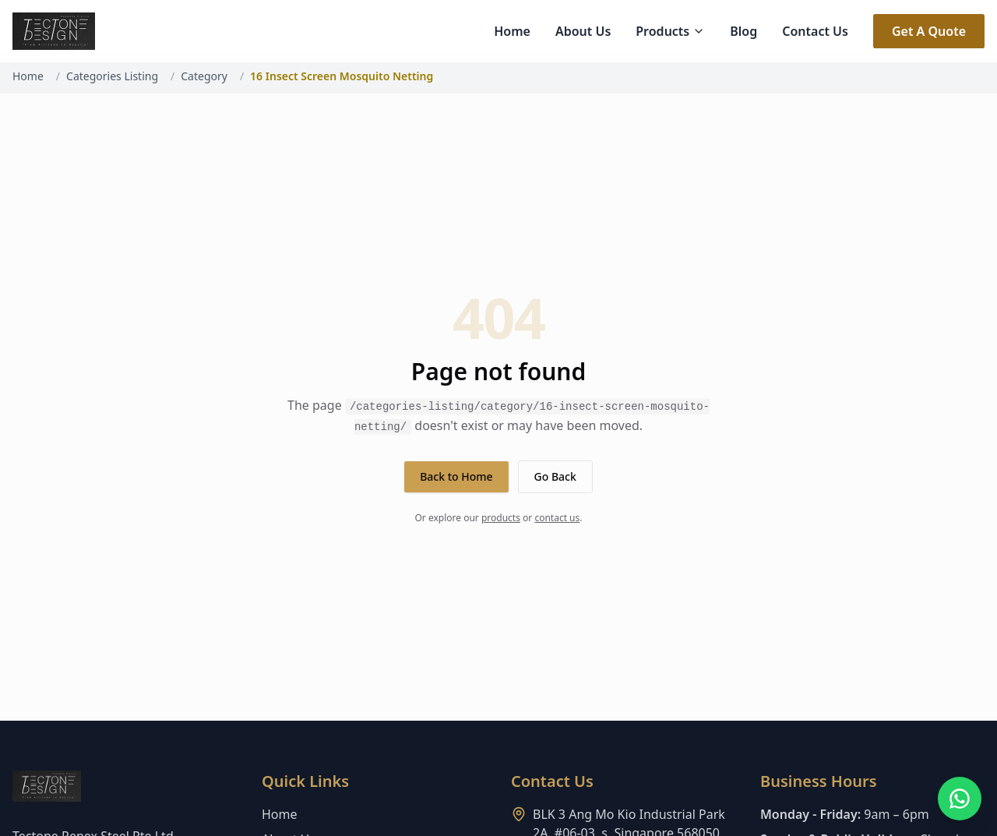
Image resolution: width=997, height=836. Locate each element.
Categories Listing (112, 76)
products (500, 517)
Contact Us (815, 31)
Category (204, 76)
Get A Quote (929, 31)
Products (670, 31)
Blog (743, 31)
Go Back (555, 476)
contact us (557, 517)
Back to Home (456, 476)
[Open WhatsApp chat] (959, 798)
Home (512, 31)
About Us (583, 31)
